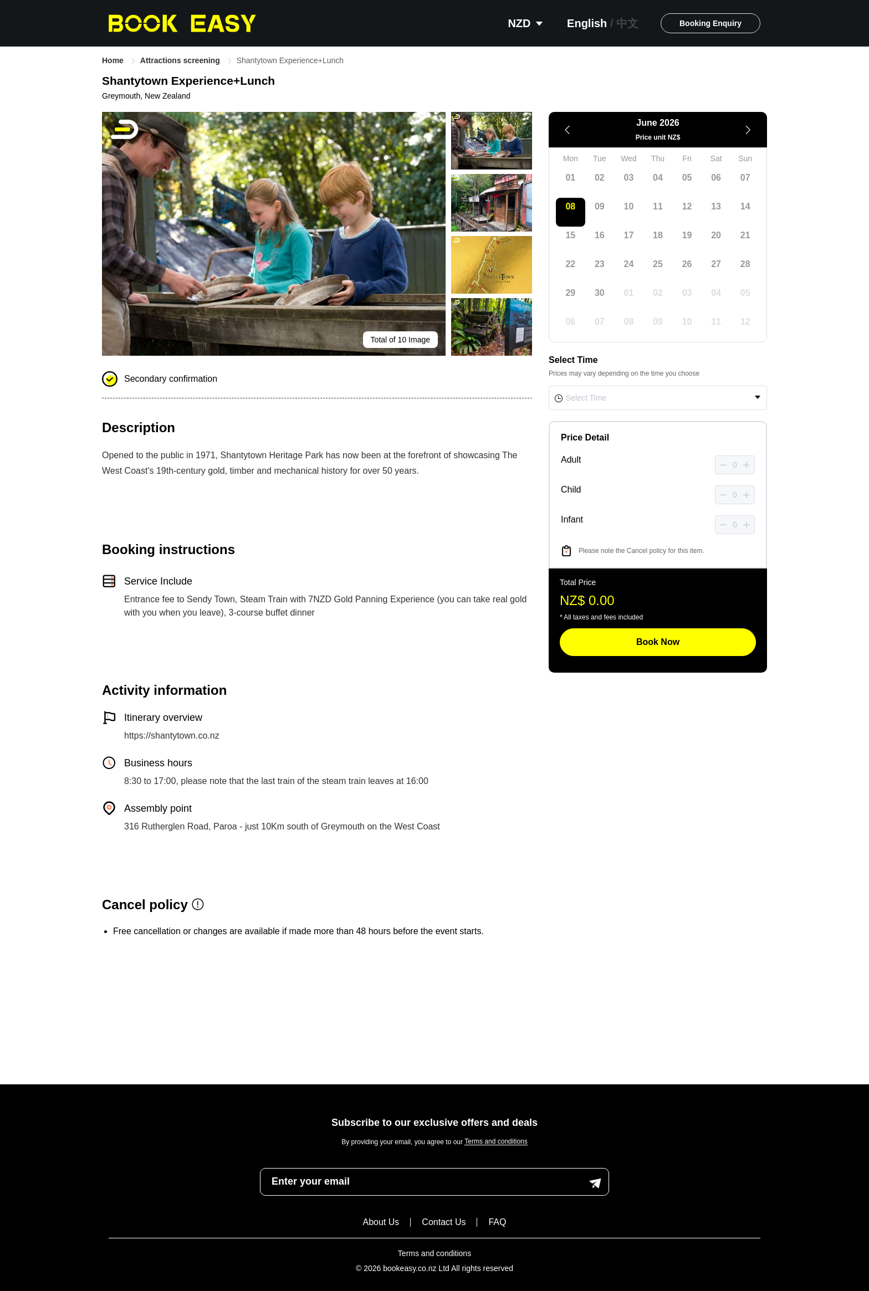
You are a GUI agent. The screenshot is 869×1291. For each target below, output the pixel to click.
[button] (723, 465)
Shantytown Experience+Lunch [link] (290, 60)
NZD (526, 23)
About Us (381, 1222)
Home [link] (114, 60)
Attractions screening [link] (181, 60)
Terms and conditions (495, 1141)
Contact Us (444, 1222)
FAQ (497, 1222)
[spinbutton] (734, 465)
